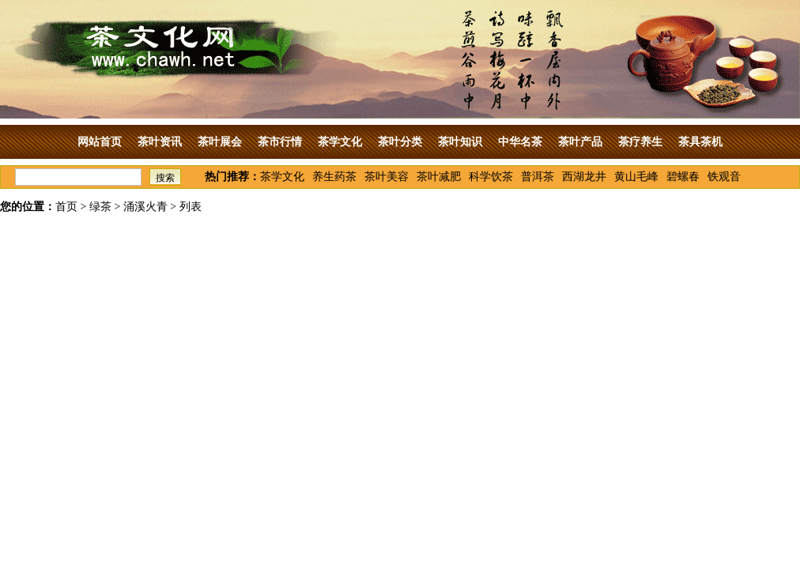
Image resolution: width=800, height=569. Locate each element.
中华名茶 (520, 142)
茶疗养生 (640, 142)
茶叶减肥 (439, 177)
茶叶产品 (580, 142)
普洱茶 (537, 177)
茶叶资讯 (160, 142)
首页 (66, 207)
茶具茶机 (700, 142)
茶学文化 (340, 142)
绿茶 (100, 207)
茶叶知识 (460, 142)
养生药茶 (334, 177)
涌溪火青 (145, 207)
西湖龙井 (584, 177)
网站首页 (99, 142)
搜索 (165, 177)
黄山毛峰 (636, 177)
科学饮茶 (491, 177)
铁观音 (724, 177)
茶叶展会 (220, 142)
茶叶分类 (400, 142)
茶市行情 (280, 142)
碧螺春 (683, 177)
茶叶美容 (386, 177)
